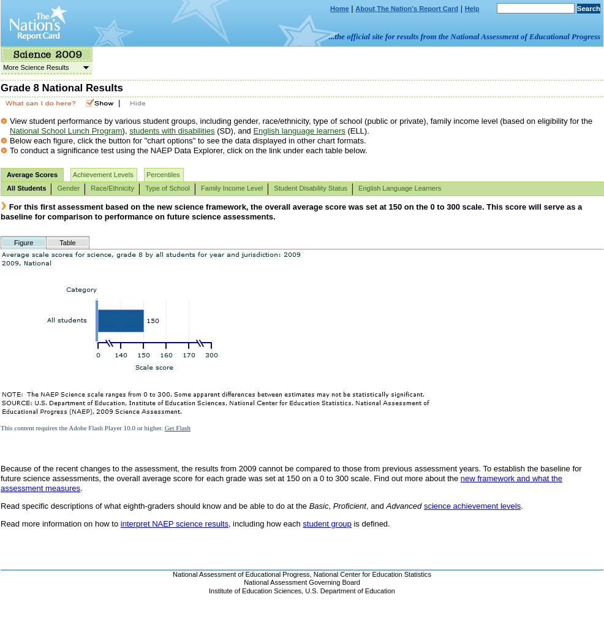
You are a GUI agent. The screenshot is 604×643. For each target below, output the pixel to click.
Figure (23, 242)
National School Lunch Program (66, 130)
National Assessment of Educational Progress (241, 574)
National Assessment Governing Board (302, 582)
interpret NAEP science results (174, 523)
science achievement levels (472, 506)
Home (339, 8)
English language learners (299, 130)
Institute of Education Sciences (255, 591)
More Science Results (45, 67)
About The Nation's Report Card (406, 8)
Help (472, 8)
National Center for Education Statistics (372, 574)
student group (327, 523)
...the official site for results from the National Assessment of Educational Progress (464, 36)
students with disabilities (171, 130)
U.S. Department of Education (350, 591)
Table (67, 242)
